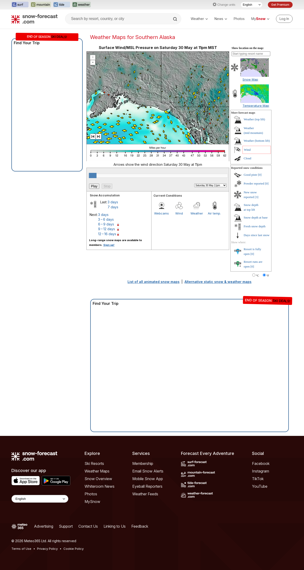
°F (267, 275)
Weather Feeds (145, 494)
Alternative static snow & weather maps (218, 282)
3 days (113, 202)
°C (257, 275)
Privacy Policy (47, 549)
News (220, 19)
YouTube (259, 486)
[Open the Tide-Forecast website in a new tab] (61, 5)
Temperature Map (255, 105)
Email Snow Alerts (147, 471)
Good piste (250, 174)
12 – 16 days (107, 234)
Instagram (260, 471)
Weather (199, 19)
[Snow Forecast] (34, 19)
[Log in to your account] (284, 19)
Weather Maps (97, 471)
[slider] (92, 175)
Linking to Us (115, 526)
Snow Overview (98, 478)
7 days (113, 207)
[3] (256, 197)
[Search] (175, 19)
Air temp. (214, 213)
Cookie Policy (73, 549)
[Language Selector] (251, 4)
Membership (142, 463)
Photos (239, 19)
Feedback (139, 526)
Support (66, 526)
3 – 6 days (106, 219)
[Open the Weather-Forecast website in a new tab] (81, 5)
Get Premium (280, 4)
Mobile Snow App (147, 478)
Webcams (161, 213)
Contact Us (88, 526)
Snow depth (256, 217)
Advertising (43, 526)
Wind (179, 213)
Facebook (261, 463)
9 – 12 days (106, 229)
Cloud (247, 158)
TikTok (258, 478)
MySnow (92, 501)
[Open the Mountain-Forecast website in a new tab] (40, 5)
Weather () (254, 119)
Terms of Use (21, 549)
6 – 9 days (106, 224)
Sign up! (108, 245)
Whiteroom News (99, 486)
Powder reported (254, 183)
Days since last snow (257, 235)
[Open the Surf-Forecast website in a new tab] (19, 5)
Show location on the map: (248, 48)
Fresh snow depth (255, 226)
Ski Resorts (94, 463)
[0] (259, 174)
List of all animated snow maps (154, 282)
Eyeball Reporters (147, 486)
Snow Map (250, 79)
